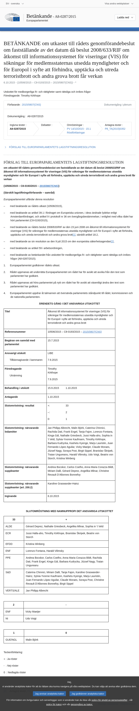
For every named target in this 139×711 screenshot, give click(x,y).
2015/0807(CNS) (31, 104)
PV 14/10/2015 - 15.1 (79, 128)
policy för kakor (54, 708)
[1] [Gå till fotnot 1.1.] (74, 234)
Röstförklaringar (76, 132)
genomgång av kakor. (82, 708)
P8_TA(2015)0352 (115, 128)
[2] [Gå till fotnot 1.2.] (112, 241)
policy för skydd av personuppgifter (109, 703)
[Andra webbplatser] (119, 3)
